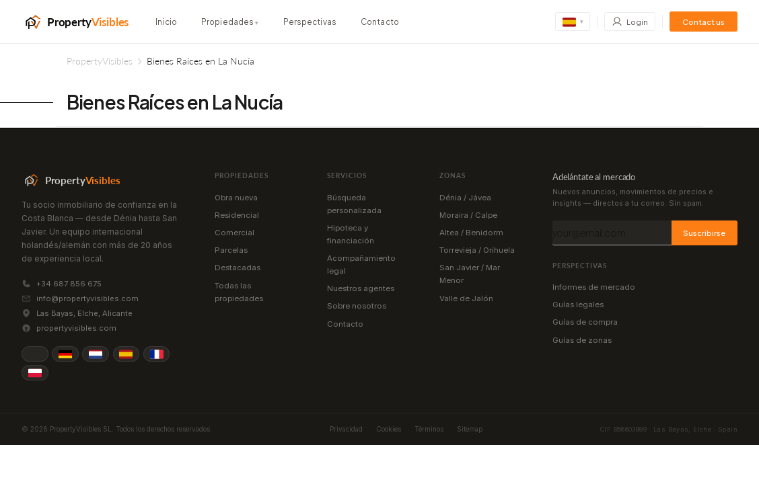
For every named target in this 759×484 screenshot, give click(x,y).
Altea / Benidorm (471, 232)
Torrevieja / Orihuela (477, 250)
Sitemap (469, 429)
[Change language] (572, 21)
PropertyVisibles (100, 61)
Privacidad (346, 429)
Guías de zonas (582, 340)
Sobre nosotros (356, 306)
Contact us (703, 22)
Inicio (166, 22)
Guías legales (578, 304)
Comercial (234, 232)
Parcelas (231, 250)
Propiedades (230, 22)
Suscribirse (704, 232)
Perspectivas (309, 22)
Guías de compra (585, 322)
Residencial (237, 215)
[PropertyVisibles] (75, 21)
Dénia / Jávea (465, 197)
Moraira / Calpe (468, 215)
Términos (428, 429)
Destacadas (237, 267)
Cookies (388, 429)
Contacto (380, 22)
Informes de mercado (593, 287)
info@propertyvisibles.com (87, 298)
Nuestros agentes (360, 288)
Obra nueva (236, 197)
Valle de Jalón (466, 298)
